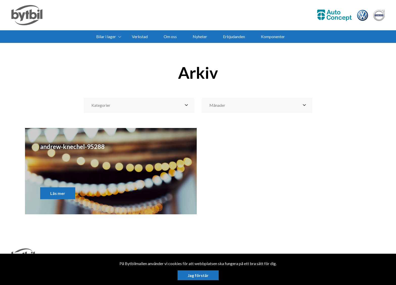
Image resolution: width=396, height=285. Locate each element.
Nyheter (200, 36)
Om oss (170, 36)
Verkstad (140, 36)
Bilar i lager (106, 36)
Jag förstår (198, 275)
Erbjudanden (234, 36)
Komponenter (273, 36)
